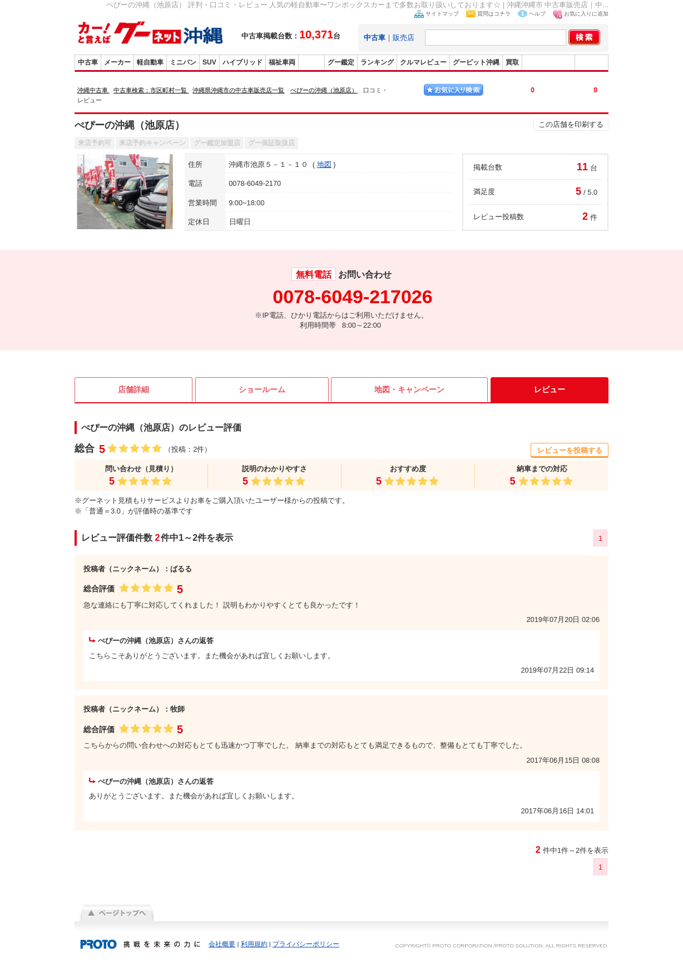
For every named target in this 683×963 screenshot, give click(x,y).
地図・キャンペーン (409, 389)
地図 (324, 164)
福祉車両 (282, 62)
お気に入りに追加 (586, 14)
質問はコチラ (494, 14)
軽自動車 (150, 62)
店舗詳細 (133, 389)
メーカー (117, 62)
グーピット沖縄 (476, 62)
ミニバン (183, 62)
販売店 (403, 37)
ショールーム (262, 389)
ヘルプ (537, 14)
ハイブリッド (242, 62)
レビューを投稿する (569, 450)
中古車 (88, 62)
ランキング (377, 62)
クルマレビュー (423, 62)
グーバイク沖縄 (548, 62)
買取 (512, 62)
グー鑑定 (341, 62)
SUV (209, 62)
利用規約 (254, 944)
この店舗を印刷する (570, 124)
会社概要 (222, 944)
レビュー (549, 389)
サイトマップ (442, 14)
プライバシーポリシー (306, 944)
